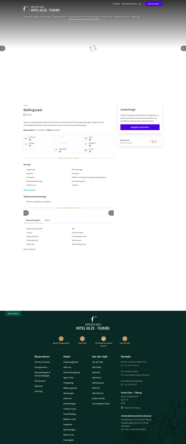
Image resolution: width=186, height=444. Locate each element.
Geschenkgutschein (101, 403)
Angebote (67, 424)
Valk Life (96, 388)
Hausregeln (68, 440)
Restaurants (46, 16)
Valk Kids (96, 372)
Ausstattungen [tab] (33, 220)
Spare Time (107, 16)
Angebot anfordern (140, 127)
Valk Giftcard (97, 393)
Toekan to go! (69, 408)
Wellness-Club (69, 419)
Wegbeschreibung (130, 407)
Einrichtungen (69, 403)
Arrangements (60, 16)
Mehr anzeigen (30, 249)
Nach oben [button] (13, 313)
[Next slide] (183, 48)
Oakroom (67, 398)
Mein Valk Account (129, 3)
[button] (26, 213)
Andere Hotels (98, 398)
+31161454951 (129, 384)
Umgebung (68, 382)
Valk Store (96, 377)
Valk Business (98, 382)
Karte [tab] (47, 220)
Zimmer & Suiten (31, 16)
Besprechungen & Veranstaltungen (84, 16)
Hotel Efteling (69, 414)
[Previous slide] (2, 48)
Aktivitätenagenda (71, 372)
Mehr (135, 16)
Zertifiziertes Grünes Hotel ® (103, 341)
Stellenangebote (70, 362)
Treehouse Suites (121, 16)
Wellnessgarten (70, 388)
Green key (82, 340)
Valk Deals (96, 367)
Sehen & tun (68, 434)
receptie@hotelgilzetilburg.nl (135, 375)
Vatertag (38, 391)
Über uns (67, 367)
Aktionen (38, 386)
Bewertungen (69, 429)
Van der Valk (125, 340)
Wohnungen (68, 393)
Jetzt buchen (154, 4)
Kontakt (116, 3)
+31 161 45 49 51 (130, 365)
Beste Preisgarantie (61, 340)
